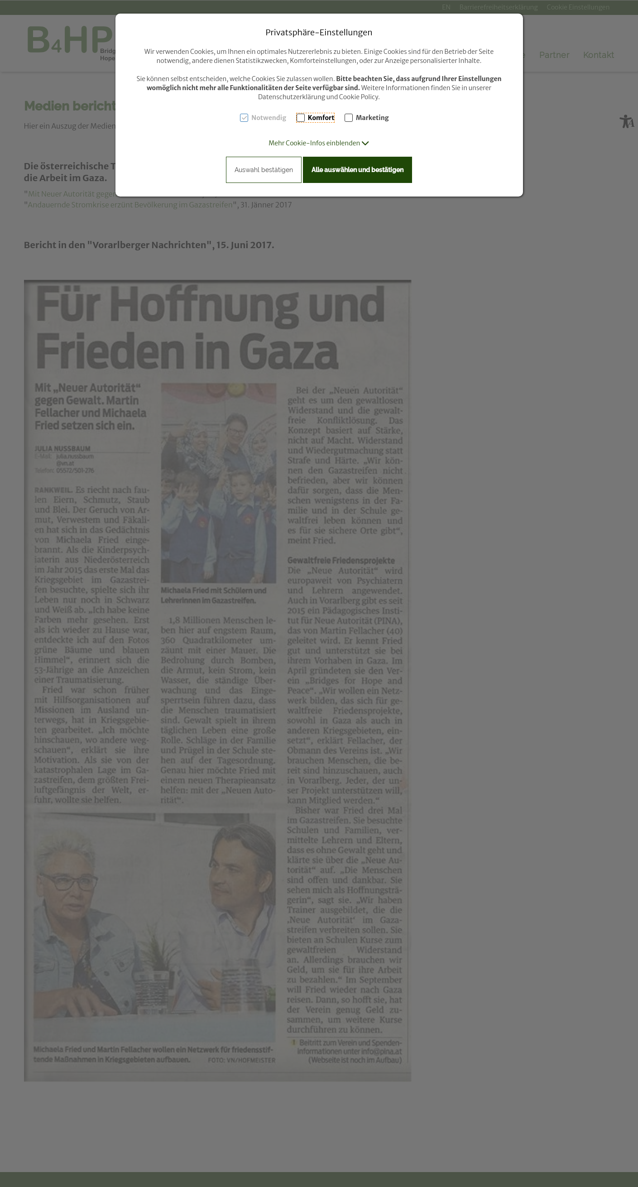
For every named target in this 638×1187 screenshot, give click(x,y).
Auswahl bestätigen (264, 169)
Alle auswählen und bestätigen (357, 169)
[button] (319, 143)
